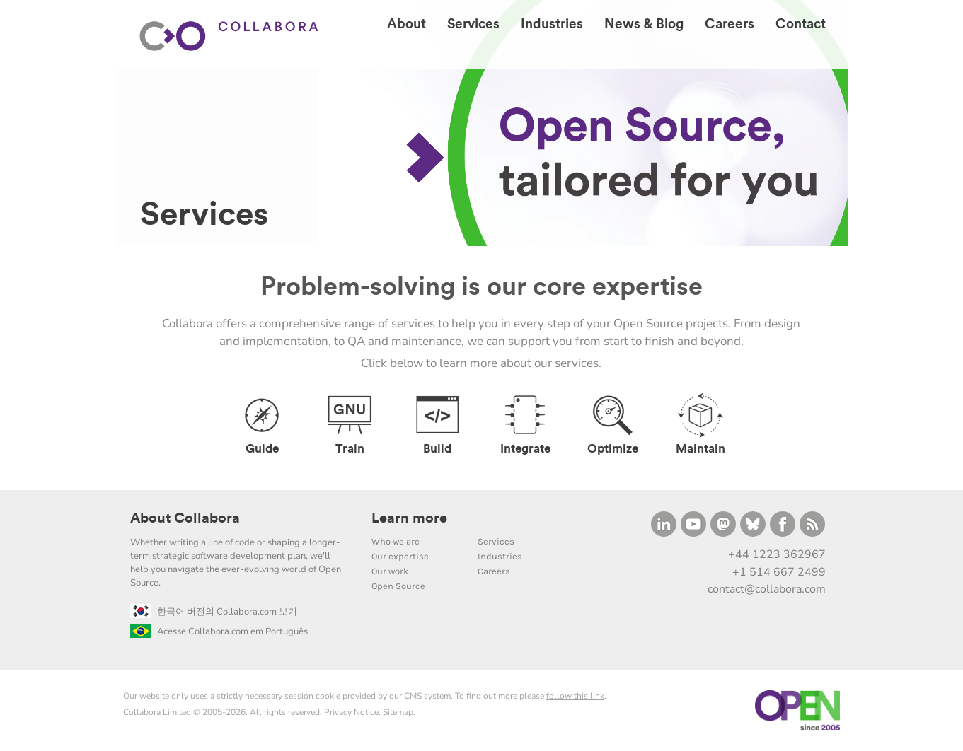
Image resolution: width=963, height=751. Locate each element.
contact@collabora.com (767, 589)
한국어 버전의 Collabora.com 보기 (213, 611)
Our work (389, 571)
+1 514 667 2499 (779, 572)
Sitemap (398, 712)
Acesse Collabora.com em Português (219, 631)
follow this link (575, 695)
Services (496, 541)
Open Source (398, 586)
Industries (500, 556)
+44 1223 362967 (777, 554)
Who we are (395, 541)
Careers (494, 571)
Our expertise (400, 556)
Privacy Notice (351, 712)
